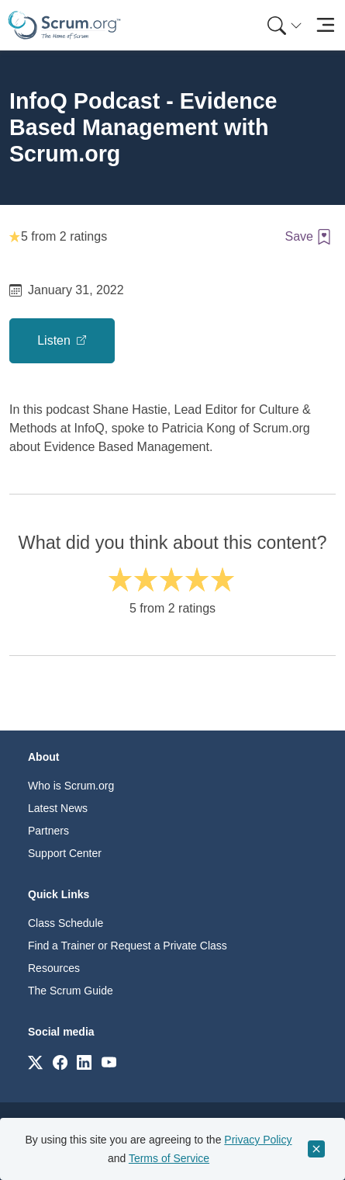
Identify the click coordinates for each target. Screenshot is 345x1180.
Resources (54, 968)
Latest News (58, 808)
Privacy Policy (258, 1139)
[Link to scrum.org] (35, 1061)
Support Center (65, 853)
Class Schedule (65, 923)
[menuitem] (283, 25)
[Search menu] (284, 25)
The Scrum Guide (70, 990)
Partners (48, 830)
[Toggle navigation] (325, 25)
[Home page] (64, 25)
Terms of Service (169, 1158)
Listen (55, 340)
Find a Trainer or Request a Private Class (127, 945)
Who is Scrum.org (71, 785)
